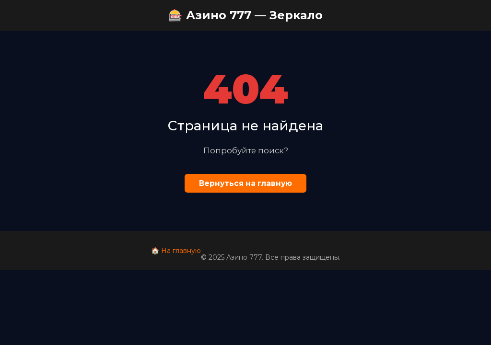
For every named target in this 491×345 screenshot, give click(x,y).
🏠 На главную (176, 250)
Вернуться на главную (245, 183)
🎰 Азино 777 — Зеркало (245, 15)
